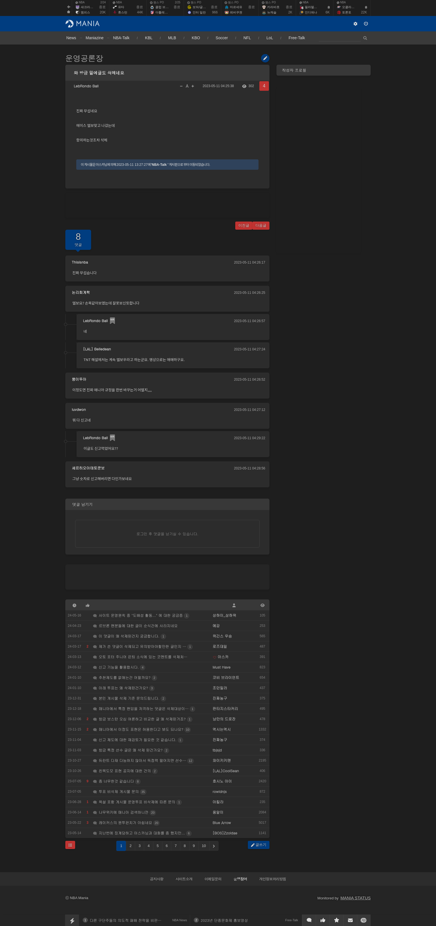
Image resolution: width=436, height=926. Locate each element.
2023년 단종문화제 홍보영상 (224, 920)
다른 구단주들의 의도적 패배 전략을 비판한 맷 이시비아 (136, 920)
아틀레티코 (163, 12)
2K (290, 12)
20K (103, 12)
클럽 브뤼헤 (163, 7)
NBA (80, 2)
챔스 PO (157, 2)
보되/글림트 (201, 7)
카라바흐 (273, 7)
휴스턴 (122, 12)
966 (215, 12)
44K (140, 12)
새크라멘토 (88, 7)
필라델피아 (312, 7)
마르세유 (236, 7)
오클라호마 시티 (353, 7)
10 (204, 846)
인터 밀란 (199, 12)
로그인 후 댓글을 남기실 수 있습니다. (168, 533)
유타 (121, 7)
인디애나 (311, 12)
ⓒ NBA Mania (76, 898)
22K (364, 12)
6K (328, 12)
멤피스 (85, 12)
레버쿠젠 (236, 12)
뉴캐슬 (271, 12)
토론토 (346, 12)
